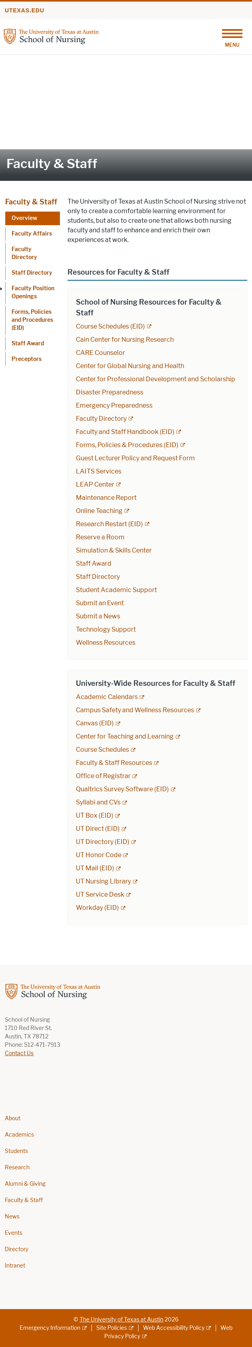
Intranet (15, 1265)
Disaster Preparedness (109, 392)
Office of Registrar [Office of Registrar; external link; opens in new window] (103, 776)
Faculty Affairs (32, 233)
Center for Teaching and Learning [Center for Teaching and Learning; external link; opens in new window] (125, 736)
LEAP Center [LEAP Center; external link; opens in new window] (95, 484)
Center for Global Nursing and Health (130, 366)
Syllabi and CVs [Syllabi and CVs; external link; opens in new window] (98, 802)
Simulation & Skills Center (114, 550)
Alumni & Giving (25, 1184)
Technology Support (106, 629)
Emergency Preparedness (114, 405)
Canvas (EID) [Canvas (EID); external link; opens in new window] (95, 723)
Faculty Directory (24, 253)
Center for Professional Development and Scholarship (155, 379)
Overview (24, 218)
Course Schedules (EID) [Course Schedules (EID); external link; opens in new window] (110, 326)
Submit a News (98, 616)
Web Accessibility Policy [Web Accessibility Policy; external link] (173, 1328)
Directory (16, 1249)
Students (16, 1151)
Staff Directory (32, 272)
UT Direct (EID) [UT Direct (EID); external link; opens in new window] (98, 828)
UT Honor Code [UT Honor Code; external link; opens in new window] (98, 855)
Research (17, 1167)
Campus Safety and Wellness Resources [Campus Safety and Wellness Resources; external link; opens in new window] (135, 710)
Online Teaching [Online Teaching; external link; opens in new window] (99, 511)
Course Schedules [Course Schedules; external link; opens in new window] (102, 749)
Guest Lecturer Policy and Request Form (135, 458)
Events (13, 1233)
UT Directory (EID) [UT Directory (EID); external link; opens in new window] (102, 842)
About (12, 1118)
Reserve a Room (100, 537)
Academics (19, 1134)
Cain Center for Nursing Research (125, 339)
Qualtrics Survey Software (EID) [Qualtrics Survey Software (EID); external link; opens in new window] (122, 789)
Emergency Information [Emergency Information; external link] (50, 1328)
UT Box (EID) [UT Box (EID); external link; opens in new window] (94, 815)
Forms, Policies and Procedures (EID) (32, 320)
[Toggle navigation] (232, 36)
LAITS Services (98, 471)
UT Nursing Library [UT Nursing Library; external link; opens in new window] (103, 881)
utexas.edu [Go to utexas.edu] (24, 10)
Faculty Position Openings (33, 292)
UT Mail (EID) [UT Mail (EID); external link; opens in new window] (95, 868)
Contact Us (19, 1053)
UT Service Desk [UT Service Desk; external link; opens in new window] (100, 894)
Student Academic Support (116, 590)
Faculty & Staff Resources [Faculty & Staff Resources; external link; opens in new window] (114, 763)
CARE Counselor (100, 353)
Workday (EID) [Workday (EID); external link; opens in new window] (97, 907)
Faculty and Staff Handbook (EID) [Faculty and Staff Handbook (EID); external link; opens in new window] (125, 432)
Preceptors (27, 359)
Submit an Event (100, 603)
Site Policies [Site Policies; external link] (111, 1328)
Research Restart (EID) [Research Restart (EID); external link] (109, 524)
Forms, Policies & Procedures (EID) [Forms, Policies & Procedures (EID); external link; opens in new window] (127, 445)
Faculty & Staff (31, 202)
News (12, 1216)
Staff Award (28, 343)
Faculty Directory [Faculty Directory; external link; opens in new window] (101, 418)
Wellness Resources (105, 642)
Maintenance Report (106, 497)
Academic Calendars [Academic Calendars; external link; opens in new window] (107, 697)
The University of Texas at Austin (121, 1319)
